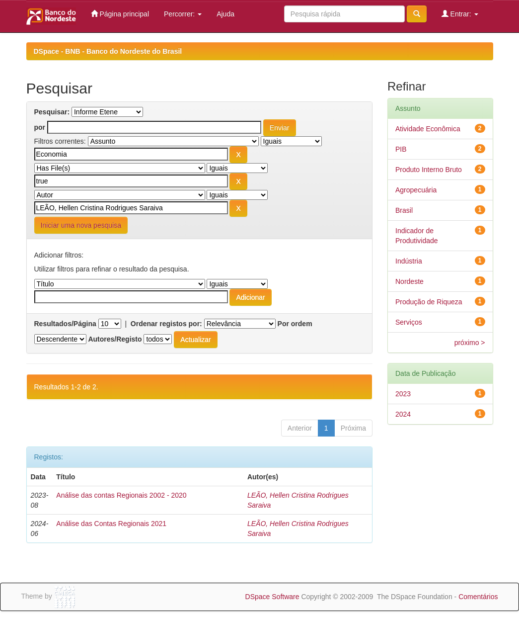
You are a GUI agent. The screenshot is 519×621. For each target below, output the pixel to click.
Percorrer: (183, 14)
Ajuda (225, 14)
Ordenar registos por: (166, 324)
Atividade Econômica (427, 129)
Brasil (404, 210)
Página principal (120, 13)
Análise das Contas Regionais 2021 (111, 524)
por (40, 127)
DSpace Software (272, 597)
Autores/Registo (115, 339)
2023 (403, 394)
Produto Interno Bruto (428, 170)
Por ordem (295, 324)
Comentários (478, 597)
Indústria (408, 261)
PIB (401, 149)
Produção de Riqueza (428, 302)
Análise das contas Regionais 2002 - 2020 (121, 495)
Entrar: (460, 13)
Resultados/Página (65, 324)
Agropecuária (416, 190)
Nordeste (409, 281)
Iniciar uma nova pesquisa (81, 225)
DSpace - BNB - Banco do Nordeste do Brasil (108, 51)
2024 (403, 414)
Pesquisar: (52, 112)
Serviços (408, 322)
